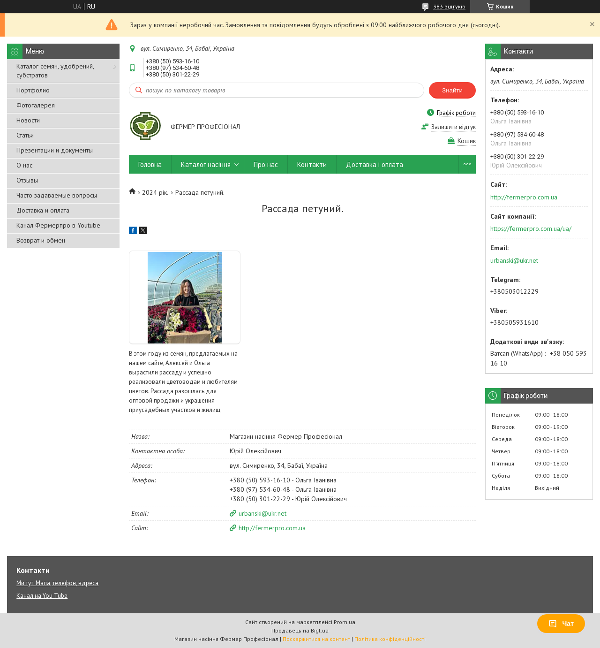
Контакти (312, 164)
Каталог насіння (206, 164)
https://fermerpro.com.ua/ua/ (530, 228)
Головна (150, 164)
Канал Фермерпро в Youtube (58, 225)
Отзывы (27, 180)
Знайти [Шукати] (452, 90)
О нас (24, 165)
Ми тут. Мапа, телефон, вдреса (57, 583)
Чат (561, 623)
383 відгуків (449, 6)
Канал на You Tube (42, 596)
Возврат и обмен (40, 240)
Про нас (266, 164)
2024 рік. (155, 192)
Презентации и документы (54, 150)
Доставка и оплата (42, 210)
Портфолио (33, 90)
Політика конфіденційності (390, 638)
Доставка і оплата (374, 164)
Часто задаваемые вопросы (56, 195)
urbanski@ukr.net (262, 513)
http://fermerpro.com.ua (272, 528)
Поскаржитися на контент (316, 638)
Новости (28, 120)
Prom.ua (344, 621)
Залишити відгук (453, 127)
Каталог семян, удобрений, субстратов (55, 70)
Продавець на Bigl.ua (300, 630)
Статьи (25, 135)
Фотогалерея (35, 105)
